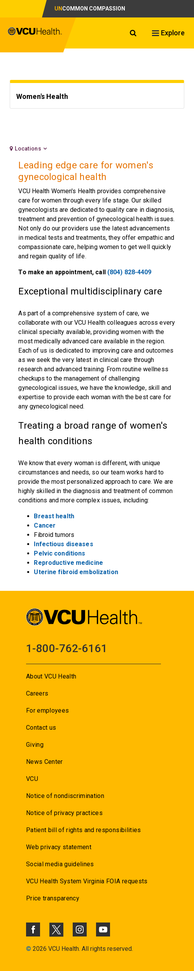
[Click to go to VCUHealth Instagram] (80, 929)
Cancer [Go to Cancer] (45, 525)
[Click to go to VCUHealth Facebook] (33, 929)
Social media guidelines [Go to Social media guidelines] (60, 864)
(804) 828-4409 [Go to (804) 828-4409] (129, 272)
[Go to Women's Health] (97, 97)
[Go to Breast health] (54, 516)
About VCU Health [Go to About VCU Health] (51, 676)
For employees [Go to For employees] (47, 710)
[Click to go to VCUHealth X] (56, 929)
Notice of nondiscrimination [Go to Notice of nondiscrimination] (65, 796)
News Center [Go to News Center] (44, 761)
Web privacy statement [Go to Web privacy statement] (58, 847)
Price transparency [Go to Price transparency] (52, 898)
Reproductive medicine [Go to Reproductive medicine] (68, 562)
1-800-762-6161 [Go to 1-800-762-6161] (66, 648)
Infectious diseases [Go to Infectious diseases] (63, 544)
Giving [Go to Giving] (35, 744)
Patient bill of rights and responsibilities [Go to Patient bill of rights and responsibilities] (83, 830)
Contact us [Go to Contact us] (41, 727)
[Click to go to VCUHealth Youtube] (103, 929)
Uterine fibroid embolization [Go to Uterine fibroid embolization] (76, 572)
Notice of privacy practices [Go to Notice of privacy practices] (64, 813)
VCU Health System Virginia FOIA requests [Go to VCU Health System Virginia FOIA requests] (87, 881)
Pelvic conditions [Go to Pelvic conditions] (59, 553)
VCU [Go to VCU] (32, 778)
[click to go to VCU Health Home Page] (35, 34)
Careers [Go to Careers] (37, 693)
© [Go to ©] (28, 948)
